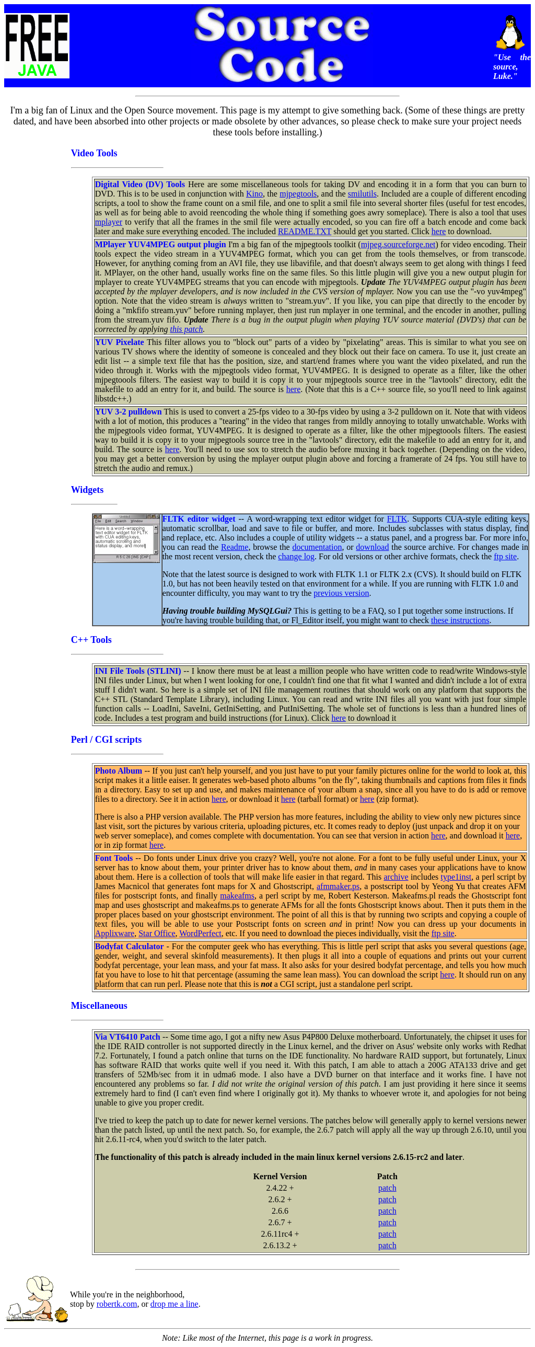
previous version (341, 593)
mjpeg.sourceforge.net (398, 244)
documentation (317, 547)
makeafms (237, 895)
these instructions (460, 620)
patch (387, 1187)
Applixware (115, 933)
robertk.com (117, 1303)
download (372, 547)
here (439, 231)
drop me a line (174, 1303)
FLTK (397, 518)
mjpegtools (298, 193)
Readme (234, 547)
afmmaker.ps (338, 886)
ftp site (505, 556)
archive (396, 876)
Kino (254, 193)
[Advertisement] (37, 333)
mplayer (108, 221)
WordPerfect (200, 933)
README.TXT (304, 231)
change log (296, 556)
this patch (186, 329)
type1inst (456, 876)
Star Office (156, 933)
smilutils (362, 193)
